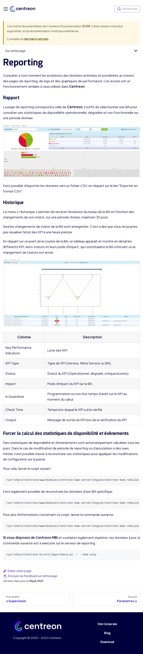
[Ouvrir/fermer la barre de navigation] (6, 9)
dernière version (36, 39)
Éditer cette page (17, 571)
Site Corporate (107, 624)
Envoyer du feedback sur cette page (32, 576)
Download (107, 642)
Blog (107, 633)
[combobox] (127, 9)
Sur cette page (15, 51)
